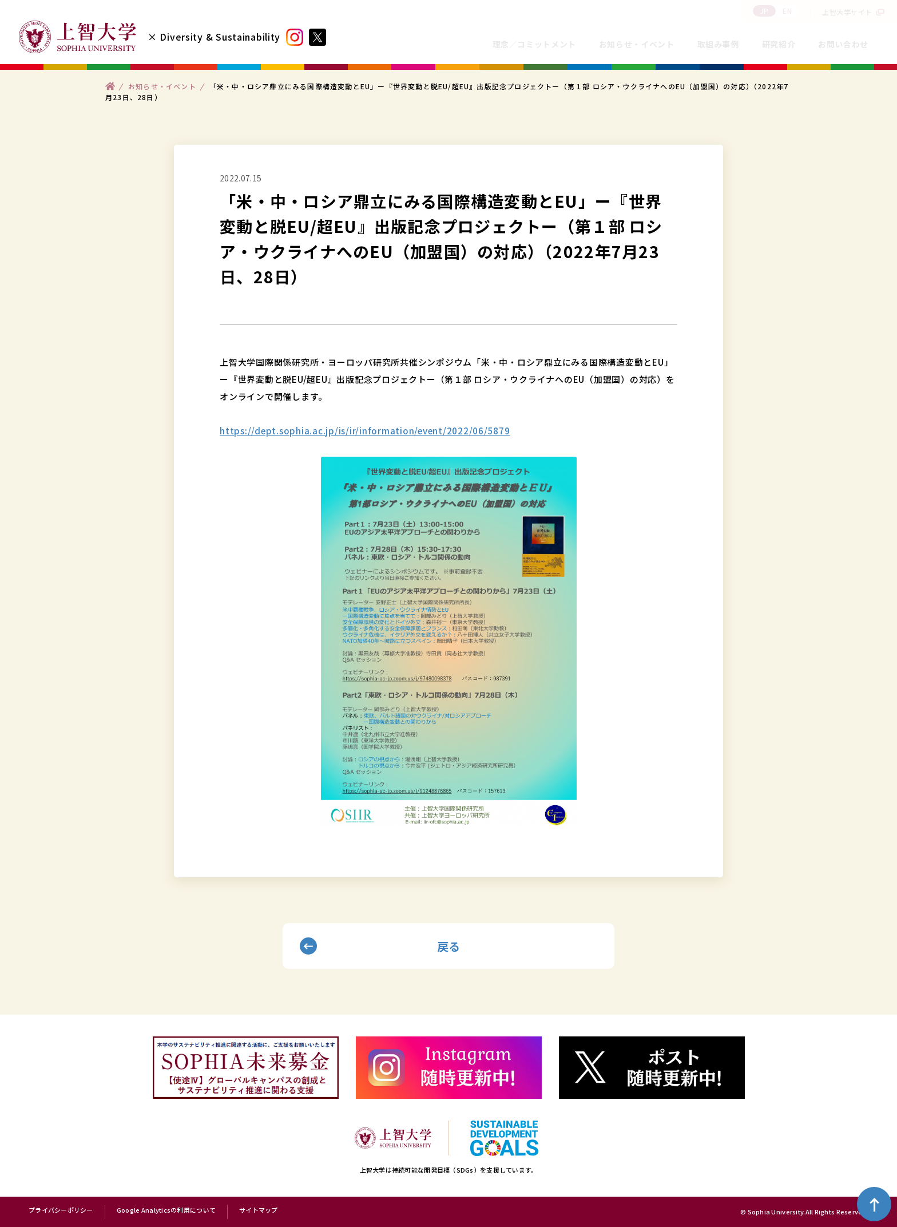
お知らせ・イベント (636, 44)
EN (787, 10)
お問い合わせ (843, 44)
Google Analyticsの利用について (166, 1210)
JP (764, 10)
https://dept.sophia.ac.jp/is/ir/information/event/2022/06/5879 (365, 431)
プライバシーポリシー (61, 1210)
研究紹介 (779, 44)
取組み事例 (718, 44)
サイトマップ (258, 1210)
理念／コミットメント (534, 44)
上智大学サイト (847, 12)
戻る (449, 946)
